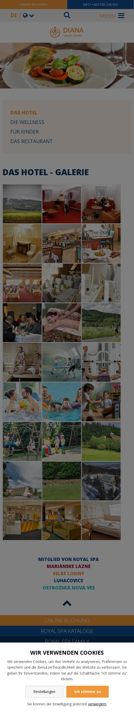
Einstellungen (44, 691)
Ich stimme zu (87, 691)
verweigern (97, 704)
